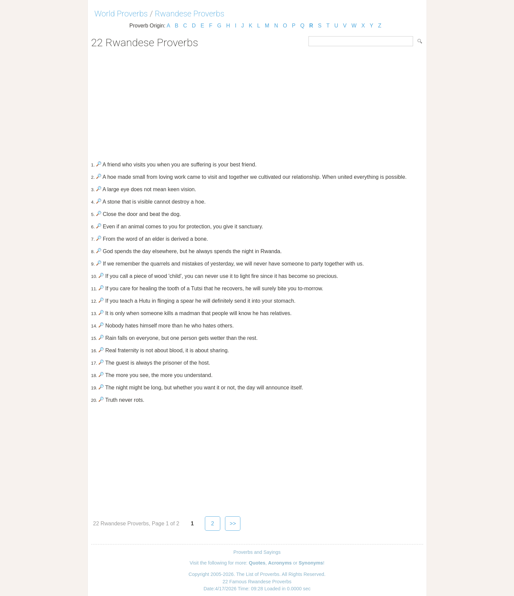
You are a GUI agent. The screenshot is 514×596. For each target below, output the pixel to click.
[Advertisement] (257, 102)
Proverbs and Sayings (257, 552)
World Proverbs (121, 13)
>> (233, 523)
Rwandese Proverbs (189, 13)
